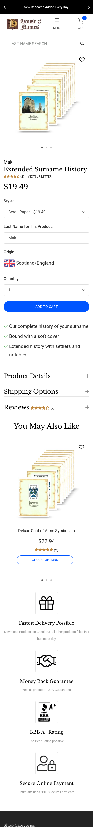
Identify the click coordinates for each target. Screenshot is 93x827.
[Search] (82, 44)
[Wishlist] (81, 447)
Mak (8, 162)
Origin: (9, 252)
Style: (9, 201)
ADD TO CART (46, 307)
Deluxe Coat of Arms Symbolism (46, 530)
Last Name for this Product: (28, 226)
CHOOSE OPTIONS (45, 560)
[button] (46, 373)
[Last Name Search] (47, 43)
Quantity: (12, 278)
